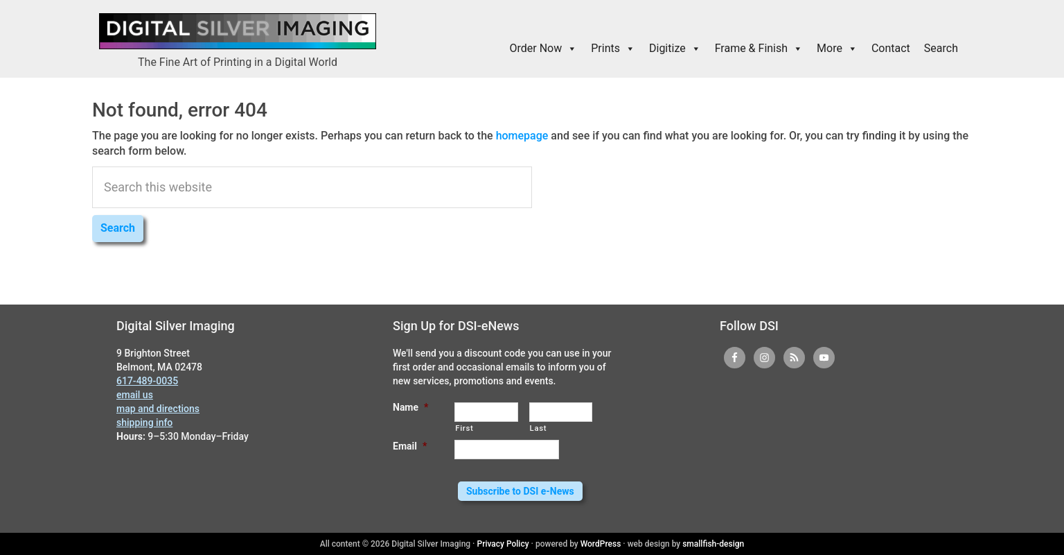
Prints (613, 48)
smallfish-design (713, 544)
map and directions (158, 408)
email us (134, 394)
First (464, 428)
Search (941, 48)
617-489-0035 (147, 380)
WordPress (600, 544)
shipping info (144, 422)
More (837, 48)
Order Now (544, 48)
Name (410, 407)
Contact (890, 48)
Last (538, 428)
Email (410, 446)
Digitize (675, 48)
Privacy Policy (503, 544)
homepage (522, 135)
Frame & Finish (759, 48)
